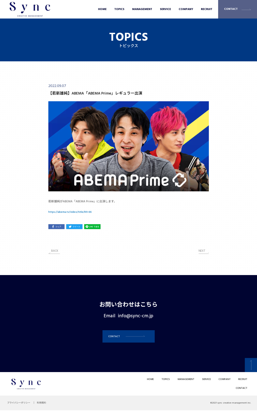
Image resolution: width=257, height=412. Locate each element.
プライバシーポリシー (19, 405)
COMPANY (186, 9)
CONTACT (231, 9)
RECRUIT (206, 9)
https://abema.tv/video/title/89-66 (71, 212)
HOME (102, 9)
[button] (128, 337)
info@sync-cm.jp (136, 316)
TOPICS (119, 9)
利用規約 (43, 405)
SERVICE (165, 9)
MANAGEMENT (142, 9)
